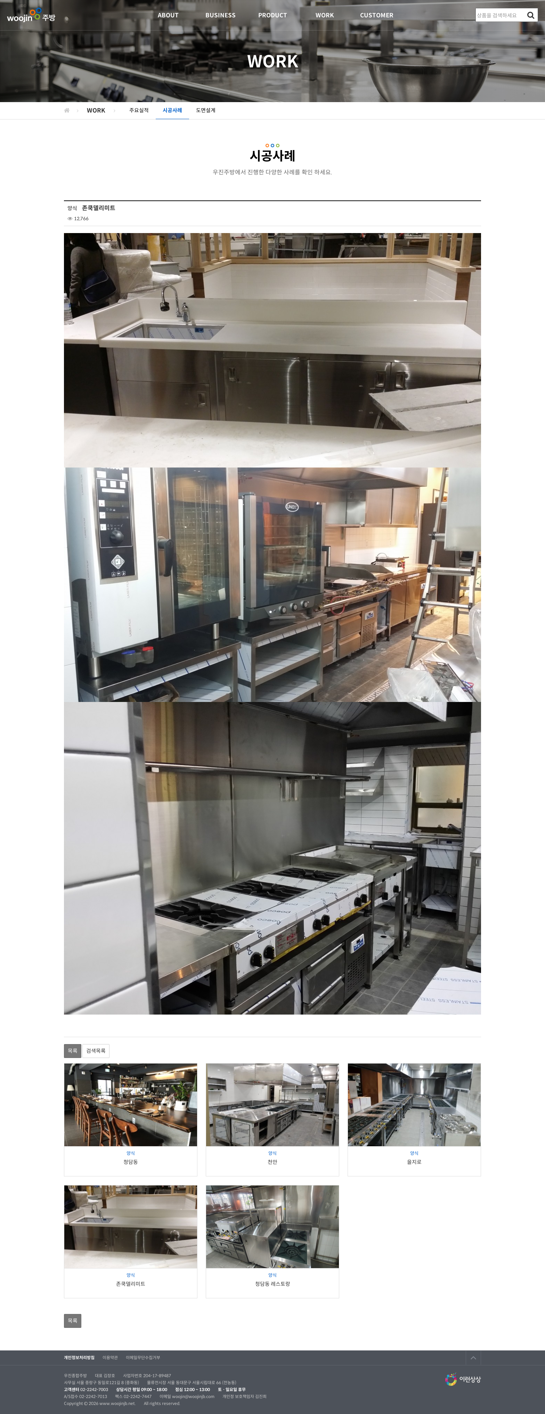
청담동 (130, 1162)
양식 (131, 1153)
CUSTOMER (376, 15)
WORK (325, 15)
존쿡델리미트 (130, 1284)
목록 (73, 1051)
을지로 (414, 1162)
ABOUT (168, 15)
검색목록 (96, 1051)
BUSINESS (220, 15)
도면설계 (205, 110)
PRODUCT (272, 15)
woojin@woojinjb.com (193, 1396)
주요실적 (139, 110)
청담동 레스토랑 (272, 1284)
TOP (473, 1357)
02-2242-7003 (94, 1389)
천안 (272, 1162)
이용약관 (110, 1357)
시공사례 (172, 110)
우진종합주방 (31, 15)
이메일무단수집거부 (143, 1357)
